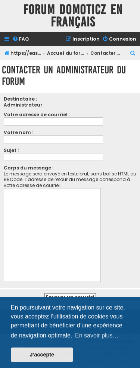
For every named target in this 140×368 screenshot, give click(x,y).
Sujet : (11, 150)
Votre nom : (18, 132)
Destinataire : (20, 99)
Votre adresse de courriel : (37, 114)
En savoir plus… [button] (97, 335)
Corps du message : (28, 168)
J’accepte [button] (42, 355)
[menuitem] (20, 39)
